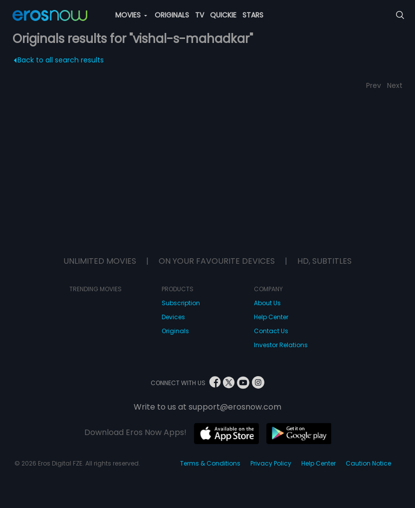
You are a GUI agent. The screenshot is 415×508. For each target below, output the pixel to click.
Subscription (181, 303)
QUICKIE (223, 15)
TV (199, 15)
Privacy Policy (270, 463)
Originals (175, 331)
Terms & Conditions (210, 463)
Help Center (271, 317)
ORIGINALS (172, 15)
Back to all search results (58, 60)
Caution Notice (368, 463)
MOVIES (131, 15)
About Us (267, 303)
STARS (252, 15)
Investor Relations (281, 345)
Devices (173, 317)
